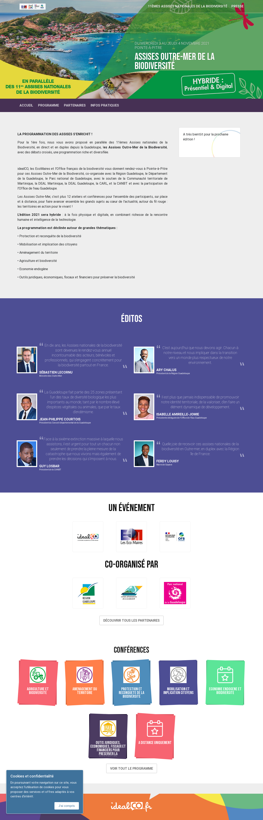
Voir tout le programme (131, 768)
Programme (48, 105)
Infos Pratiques (105, 105)
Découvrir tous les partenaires (131, 620)
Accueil (26, 105)
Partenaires (75, 105)
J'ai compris (67, 805)
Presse (237, 6)
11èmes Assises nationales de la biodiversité (187, 6)
